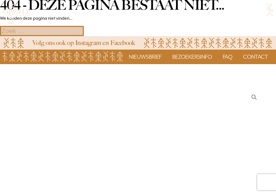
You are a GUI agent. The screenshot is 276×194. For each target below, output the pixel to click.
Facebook (122, 43)
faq (227, 56)
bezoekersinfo (192, 56)
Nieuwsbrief (145, 56)
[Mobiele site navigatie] (269, 9)
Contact (255, 56)
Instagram (88, 43)
